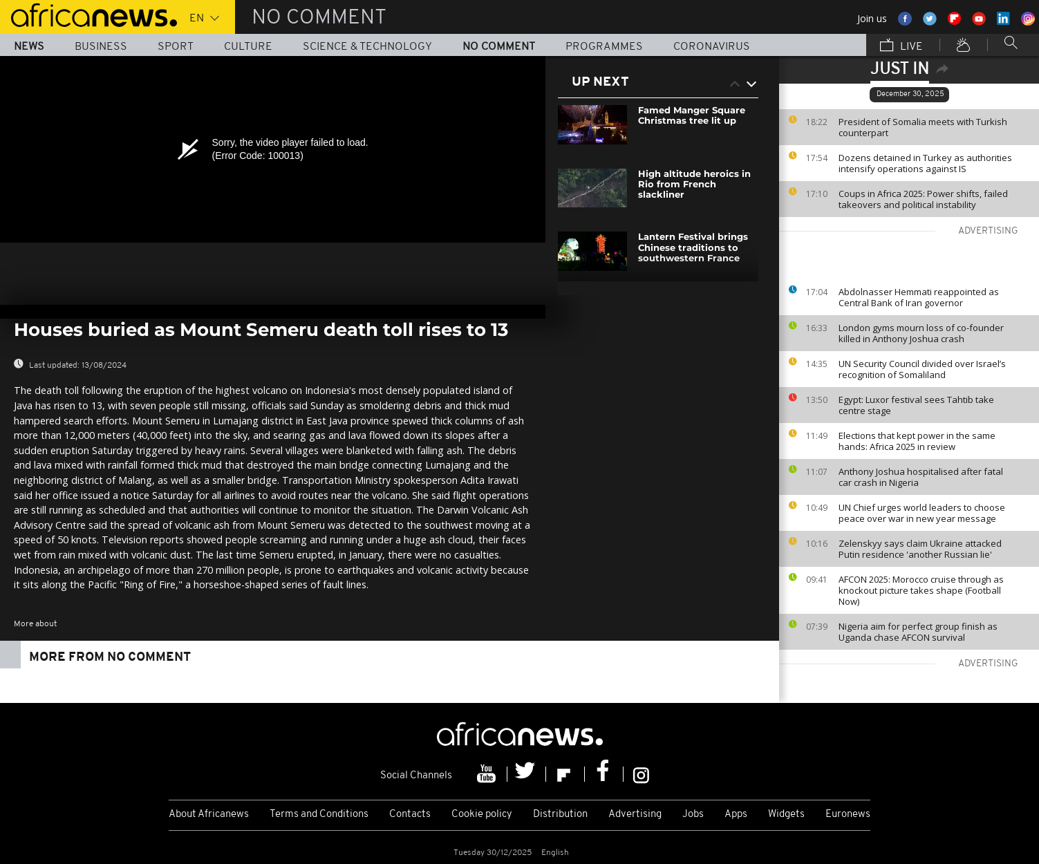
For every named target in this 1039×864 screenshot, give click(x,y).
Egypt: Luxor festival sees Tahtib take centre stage (916, 405)
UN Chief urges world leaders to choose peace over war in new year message (922, 513)
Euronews (847, 814)
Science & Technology (367, 47)
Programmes (604, 47)
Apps (735, 814)
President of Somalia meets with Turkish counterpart (923, 127)
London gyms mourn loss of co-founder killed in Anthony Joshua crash (921, 333)
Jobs (693, 814)
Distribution (560, 814)
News (29, 47)
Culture (248, 47)
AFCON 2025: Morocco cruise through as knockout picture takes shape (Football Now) (921, 590)
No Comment (498, 47)
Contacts (410, 814)
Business (101, 47)
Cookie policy (481, 814)
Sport (176, 47)
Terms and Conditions (319, 814)
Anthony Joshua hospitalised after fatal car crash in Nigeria (921, 477)
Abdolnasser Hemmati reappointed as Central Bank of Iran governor (919, 297)
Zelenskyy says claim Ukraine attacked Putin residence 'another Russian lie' (920, 549)
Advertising (635, 814)
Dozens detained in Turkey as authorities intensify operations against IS (925, 163)
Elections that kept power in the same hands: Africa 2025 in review (917, 441)
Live (901, 46)
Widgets (786, 814)
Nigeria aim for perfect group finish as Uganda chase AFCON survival (918, 632)
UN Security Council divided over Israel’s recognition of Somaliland (922, 369)
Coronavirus (711, 47)
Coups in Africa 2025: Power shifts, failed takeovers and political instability (923, 199)
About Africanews (209, 814)
